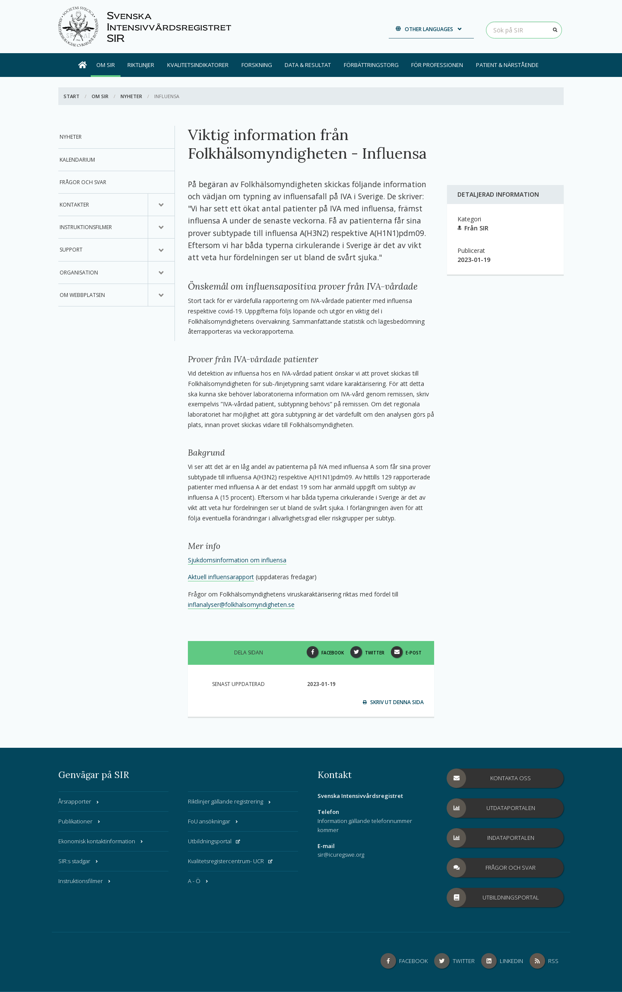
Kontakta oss (489, 778)
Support (71, 249)
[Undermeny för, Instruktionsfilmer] (161, 227)
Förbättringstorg (371, 65)
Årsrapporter (79, 801)
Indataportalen (490, 838)
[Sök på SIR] (524, 30)
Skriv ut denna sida (393, 702)
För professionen (437, 65)
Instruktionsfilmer (86, 227)
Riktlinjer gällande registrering (230, 801)
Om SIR (105, 65)
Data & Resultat (308, 65)
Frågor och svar (83, 182)
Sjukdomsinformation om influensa (237, 560)
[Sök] (555, 30)
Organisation (79, 272)
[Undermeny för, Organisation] (161, 273)
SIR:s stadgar (78, 861)
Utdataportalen (491, 808)
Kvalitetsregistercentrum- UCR (230, 861)
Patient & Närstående (507, 65)
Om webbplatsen (82, 295)
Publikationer (79, 821)
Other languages (429, 29)
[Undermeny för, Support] (161, 250)
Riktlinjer (140, 65)
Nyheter (131, 96)
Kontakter (74, 204)
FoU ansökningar (213, 821)
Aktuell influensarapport (221, 577)
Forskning (256, 65)
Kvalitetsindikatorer (197, 65)
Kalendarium (77, 159)
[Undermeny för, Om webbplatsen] (161, 295)
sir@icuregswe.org (340, 854)
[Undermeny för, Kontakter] (161, 205)
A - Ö (198, 881)
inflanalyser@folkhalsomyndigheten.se (241, 604)
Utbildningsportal (214, 841)
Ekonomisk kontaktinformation (101, 841)
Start (71, 96)
